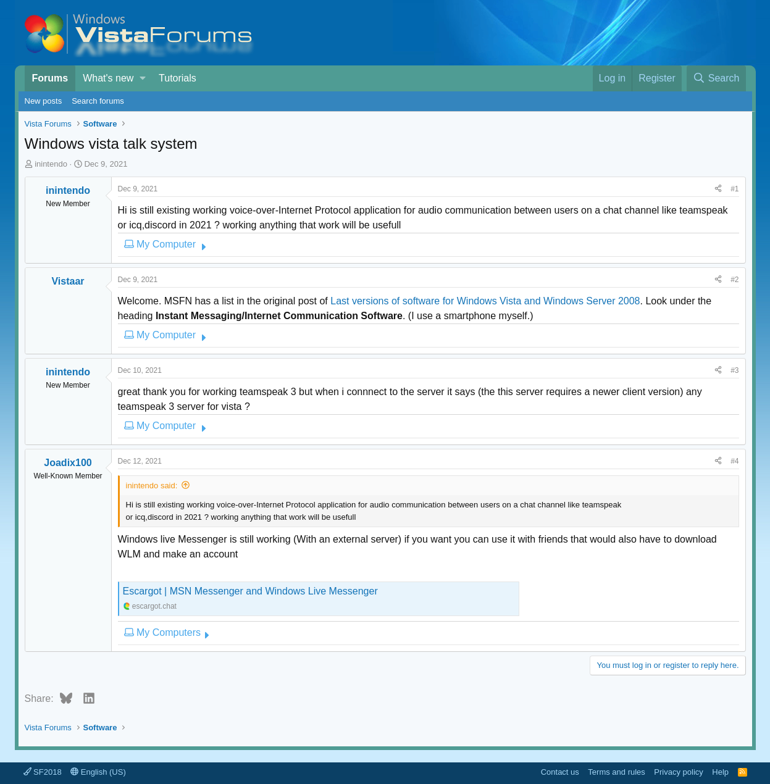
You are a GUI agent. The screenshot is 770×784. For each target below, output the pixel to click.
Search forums (98, 101)
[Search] (716, 78)
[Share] (718, 188)
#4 (734, 461)
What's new (108, 78)
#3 (734, 370)
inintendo (51, 164)
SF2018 (42, 772)
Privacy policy (678, 772)
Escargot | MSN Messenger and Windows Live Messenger (250, 591)
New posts (43, 101)
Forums (50, 78)
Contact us (560, 772)
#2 (734, 279)
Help (720, 772)
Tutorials (177, 78)
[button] (143, 78)
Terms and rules (616, 772)
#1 (734, 189)
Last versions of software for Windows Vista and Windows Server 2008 (485, 301)
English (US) (98, 772)
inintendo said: (152, 485)
